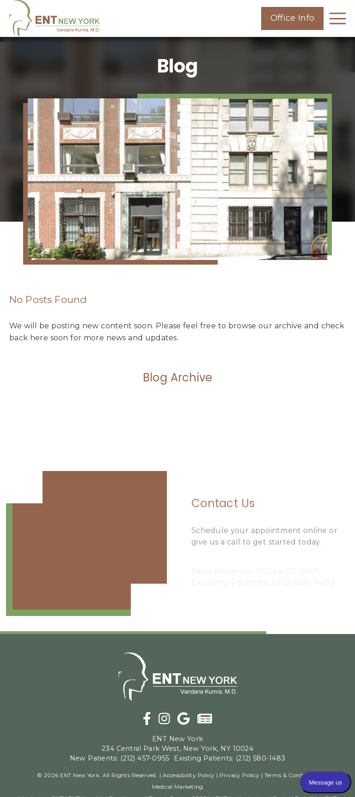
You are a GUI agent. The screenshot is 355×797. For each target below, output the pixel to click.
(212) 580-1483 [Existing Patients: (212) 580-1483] (229, 758)
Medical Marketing (177, 786)
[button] (292, 18)
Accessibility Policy (189, 775)
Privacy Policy (239, 775)
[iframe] (86, 543)
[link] (54, 18)
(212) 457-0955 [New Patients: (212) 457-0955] (120, 758)
